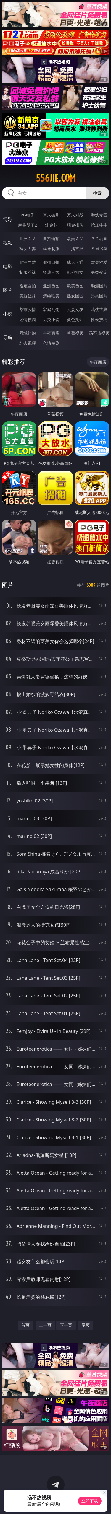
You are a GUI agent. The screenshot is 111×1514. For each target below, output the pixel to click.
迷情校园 (27, 319)
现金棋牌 (75, 225)
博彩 (7, 219)
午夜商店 (51, 333)
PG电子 (27, 215)
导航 (7, 337)
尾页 (85, 1325)
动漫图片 (99, 286)
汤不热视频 (99, 333)
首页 (25, 1325)
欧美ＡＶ (75, 238)
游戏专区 (99, 215)
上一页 (45, 1325)
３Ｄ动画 (99, 238)
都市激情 (27, 309)
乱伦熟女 (75, 272)
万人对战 (75, 215)
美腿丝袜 (27, 296)
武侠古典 (99, 309)
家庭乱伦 (51, 309)
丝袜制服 (51, 248)
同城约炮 (27, 333)
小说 (7, 313)
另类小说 (51, 319)
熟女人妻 (27, 248)
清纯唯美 (51, 296)
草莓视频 (75, 333)
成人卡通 (75, 262)
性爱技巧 (99, 319)
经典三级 (51, 272)
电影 (7, 266)
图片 (7, 290)
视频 (7, 243)
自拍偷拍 (51, 238)
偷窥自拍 (27, 286)
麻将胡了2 (27, 225)
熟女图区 (75, 296)
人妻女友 (75, 309)
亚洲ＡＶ (27, 238)
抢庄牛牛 (99, 225)
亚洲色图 (51, 286)
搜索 (97, 193)
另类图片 (99, 296)
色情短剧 (51, 343)
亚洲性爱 (27, 262)
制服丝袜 (27, 272)
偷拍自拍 (51, 262)
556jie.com (55, 178)
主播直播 (75, 248)
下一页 (66, 1325)
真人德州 (51, 215)
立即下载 (89, 1501)
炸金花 (51, 225)
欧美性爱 (99, 262)
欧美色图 (75, 286)
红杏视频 (27, 343)
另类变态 (99, 272)
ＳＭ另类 (99, 248)
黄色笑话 (75, 319)
